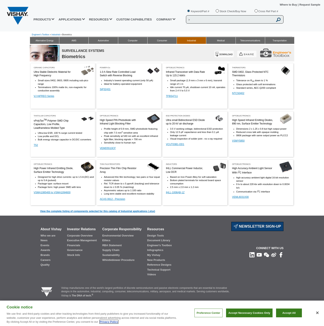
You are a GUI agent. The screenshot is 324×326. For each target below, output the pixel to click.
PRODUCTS (42, 19)
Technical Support (158, 269)
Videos (151, 274)
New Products (156, 260)
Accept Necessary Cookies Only (249, 312)
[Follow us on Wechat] (266, 254)
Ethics (106, 240)
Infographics (155, 250)
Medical (221, 40)
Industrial (55, 34)
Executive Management (82, 240)
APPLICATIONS (69, 19)
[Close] (317, 312)
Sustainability (111, 255)
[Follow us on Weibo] (273, 254)
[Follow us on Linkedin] (252, 254)
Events (44, 245)
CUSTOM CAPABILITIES (134, 19)
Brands (45, 255)
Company (164, 19)
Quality (45, 264)
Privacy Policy (109, 321)
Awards (45, 250)
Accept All (288, 312)
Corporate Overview (80, 235)
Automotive (103, 40)
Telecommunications (250, 40)
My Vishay (153, 255)
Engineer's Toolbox (40, 34)
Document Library (158, 240)
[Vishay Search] (230, 20)
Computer (133, 40)
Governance (74, 250)
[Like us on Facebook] (281, 254)
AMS (73, 40)
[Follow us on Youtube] (259, 254)
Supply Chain (110, 250)
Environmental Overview (118, 235)
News (44, 240)
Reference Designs (159, 264)
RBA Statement (112, 245)
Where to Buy (289, 4)
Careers (45, 260)
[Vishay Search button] (278, 20)
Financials (73, 245)
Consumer (162, 40)
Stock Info (73, 255)
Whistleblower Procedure (118, 260)
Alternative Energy (45, 40)
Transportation (280, 40)
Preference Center (208, 312)
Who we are (47, 235)
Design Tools (155, 235)
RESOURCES (99, 19)
